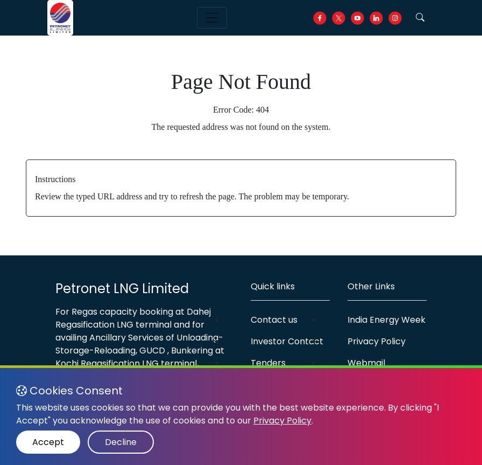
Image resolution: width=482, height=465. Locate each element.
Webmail (366, 363)
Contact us (274, 320)
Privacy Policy (377, 341)
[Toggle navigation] (212, 18)
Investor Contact (287, 341)
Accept (48, 442)
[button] (420, 18)
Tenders (268, 363)
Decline (121, 442)
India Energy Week (387, 320)
